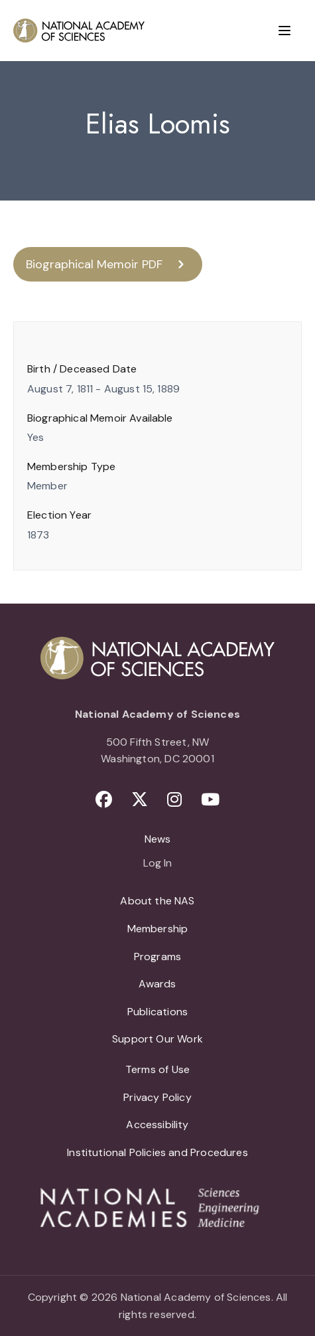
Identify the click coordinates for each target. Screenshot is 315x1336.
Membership (157, 929)
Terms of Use (157, 1069)
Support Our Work (157, 1039)
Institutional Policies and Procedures (157, 1152)
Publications (157, 1012)
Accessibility (157, 1124)
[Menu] (284, 30)
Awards (157, 984)
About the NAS (157, 901)
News (158, 839)
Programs (157, 956)
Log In (157, 864)
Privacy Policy (157, 1097)
